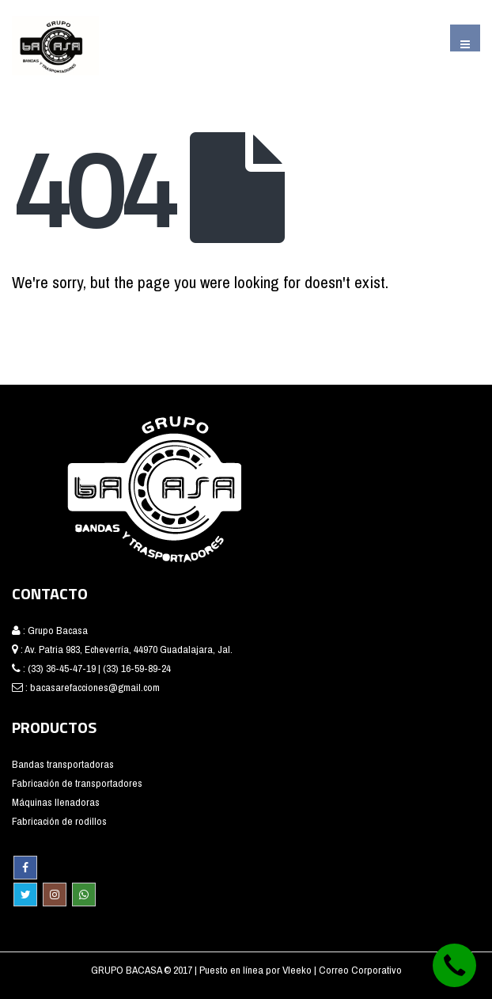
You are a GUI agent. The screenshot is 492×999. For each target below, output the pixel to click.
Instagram (54, 894)
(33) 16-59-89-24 (137, 668)
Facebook (25, 867)
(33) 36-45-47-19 (62, 668)
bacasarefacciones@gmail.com (95, 687)
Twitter (25, 894)
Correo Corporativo (360, 970)
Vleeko (298, 970)
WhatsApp (84, 894)
